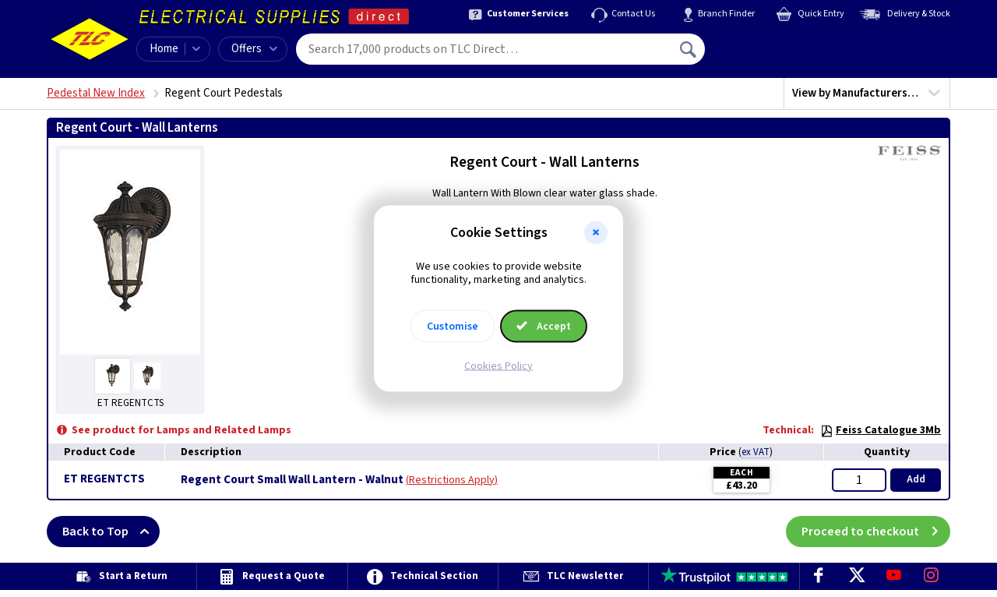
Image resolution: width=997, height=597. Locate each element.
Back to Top (111, 531)
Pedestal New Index (96, 93)
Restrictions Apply (452, 480)
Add (916, 479)
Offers (254, 49)
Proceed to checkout (875, 531)
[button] (596, 233)
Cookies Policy (498, 365)
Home (164, 49)
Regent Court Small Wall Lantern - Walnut (292, 480)
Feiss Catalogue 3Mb (880, 430)
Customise (452, 326)
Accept (543, 326)
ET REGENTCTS (104, 479)
